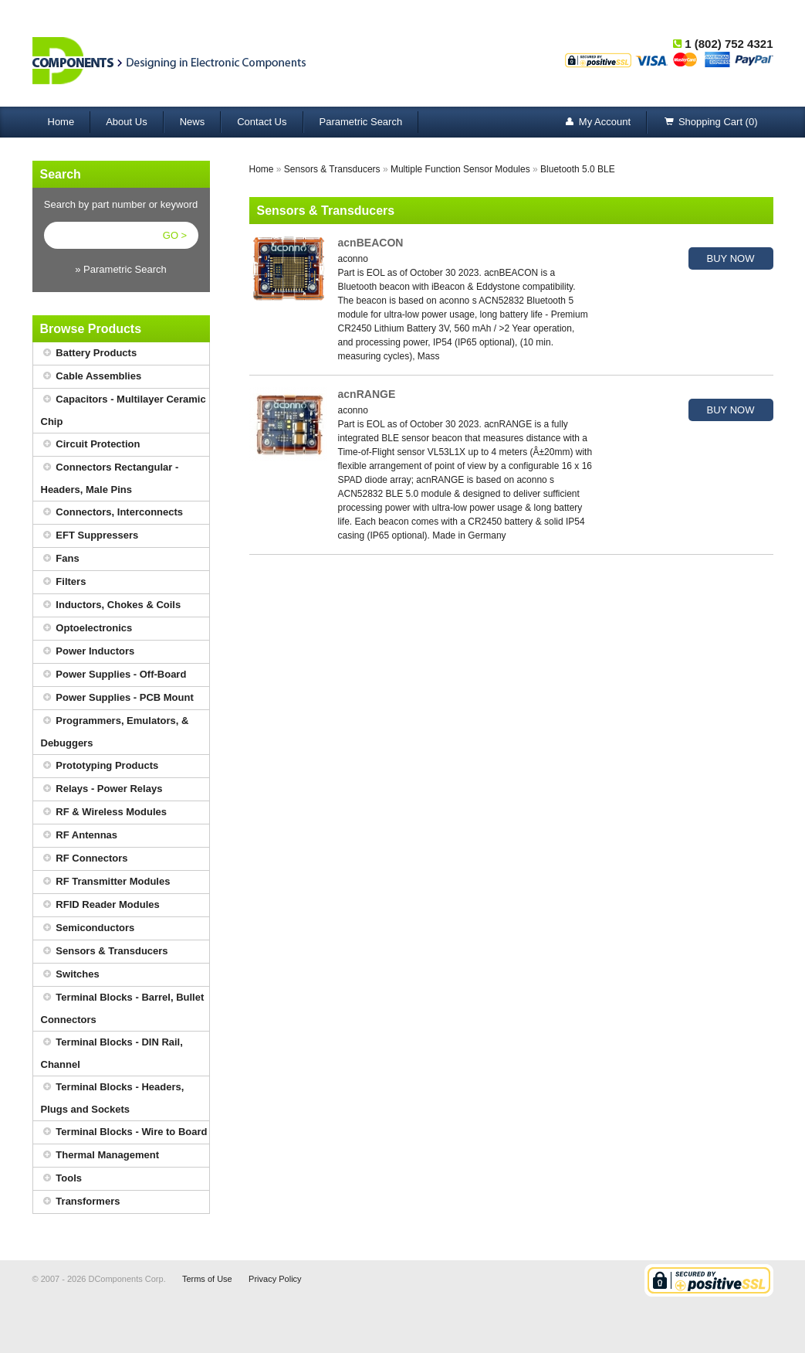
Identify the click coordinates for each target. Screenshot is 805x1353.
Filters (63, 582)
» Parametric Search (121, 269)
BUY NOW (731, 258)
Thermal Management (100, 1155)
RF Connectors (84, 859)
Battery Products (89, 353)
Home (61, 121)
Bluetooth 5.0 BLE (577, 169)
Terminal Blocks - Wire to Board (124, 1132)
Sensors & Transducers (104, 951)
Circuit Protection (90, 444)
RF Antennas (79, 835)
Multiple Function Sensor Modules (460, 169)
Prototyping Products (100, 766)
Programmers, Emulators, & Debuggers (115, 729)
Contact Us (261, 121)
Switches (70, 975)
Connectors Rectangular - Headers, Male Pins (110, 476)
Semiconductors (88, 928)
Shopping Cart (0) (710, 122)
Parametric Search (361, 121)
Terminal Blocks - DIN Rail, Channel (112, 1051)
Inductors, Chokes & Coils (111, 605)
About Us (126, 121)
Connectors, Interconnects (112, 512)
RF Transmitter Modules (106, 882)
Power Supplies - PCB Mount (117, 698)
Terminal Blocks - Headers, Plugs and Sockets (112, 1095)
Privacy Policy (275, 1278)
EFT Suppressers (90, 536)
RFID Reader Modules (100, 905)
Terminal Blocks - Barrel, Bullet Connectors (123, 1006)
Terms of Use (207, 1278)
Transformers (80, 1202)
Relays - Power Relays (102, 789)
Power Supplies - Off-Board (114, 675)
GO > (175, 235)
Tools (62, 1179)
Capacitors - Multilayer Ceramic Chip (123, 408)
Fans (60, 559)
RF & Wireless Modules (104, 812)
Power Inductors (88, 652)
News (192, 121)
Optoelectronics (87, 628)
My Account (597, 122)
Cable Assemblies (91, 376)
